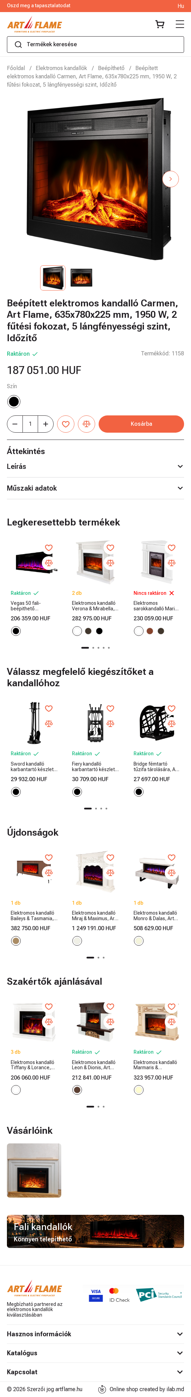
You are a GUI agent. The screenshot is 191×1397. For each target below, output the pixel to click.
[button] (170, 179)
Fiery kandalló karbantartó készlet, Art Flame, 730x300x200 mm (94, 766)
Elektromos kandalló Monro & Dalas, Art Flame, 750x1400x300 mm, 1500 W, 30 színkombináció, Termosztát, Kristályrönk (155, 916)
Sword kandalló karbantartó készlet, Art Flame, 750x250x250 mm (33, 766)
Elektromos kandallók (61, 68)
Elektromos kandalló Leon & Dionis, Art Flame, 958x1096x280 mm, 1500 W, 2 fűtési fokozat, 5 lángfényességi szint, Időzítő (95, 1065)
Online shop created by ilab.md (141, 1389)
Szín (12, 386)
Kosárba (141, 424)
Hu (181, 6)
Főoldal (16, 68)
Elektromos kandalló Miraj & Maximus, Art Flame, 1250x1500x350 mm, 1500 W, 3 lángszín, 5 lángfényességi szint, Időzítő (95, 916)
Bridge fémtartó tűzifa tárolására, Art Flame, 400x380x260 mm (156, 766)
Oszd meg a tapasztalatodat (38, 5)
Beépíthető (111, 68)
